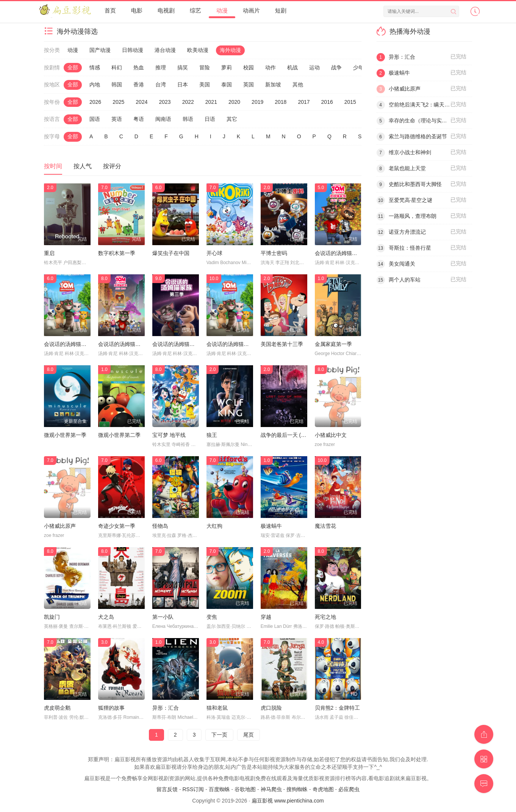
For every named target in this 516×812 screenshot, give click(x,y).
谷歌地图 (245, 789)
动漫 (222, 10)
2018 (280, 102)
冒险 (204, 67)
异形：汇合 (165, 708)
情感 (94, 67)
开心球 (214, 253)
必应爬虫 (349, 789)
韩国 (116, 84)
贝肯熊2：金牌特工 (337, 708)
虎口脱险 (271, 708)
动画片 (251, 10)
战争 (336, 67)
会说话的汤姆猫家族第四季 (130, 344)
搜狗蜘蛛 (297, 789)
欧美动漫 (197, 50)
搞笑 (182, 67)
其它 (232, 119)
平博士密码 (274, 253)
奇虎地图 (323, 789)
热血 (138, 67)
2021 (211, 102)
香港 (138, 84)
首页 (110, 10)
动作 (270, 67)
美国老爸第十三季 (282, 344)
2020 (234, 102)
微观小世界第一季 (65, 435)
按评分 (112, 166)
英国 (248, 84)
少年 (358, 67)
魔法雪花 (325, 526)
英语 (116, 119)
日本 (182, 84)
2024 (141, 102)
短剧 (280, 10)
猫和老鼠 (217, 708)
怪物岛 (160, 526)
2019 (257, 102)
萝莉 (226, 67)
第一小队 (163, 617)
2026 (95, 102)
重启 (49, 253)
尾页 (248, 735)
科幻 (116, 67)
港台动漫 (165, 50)
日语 (210, 119)
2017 (304, 102)
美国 (204, 84)
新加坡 (273, 84)
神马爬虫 (271, 789)
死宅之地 (325, 617)
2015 (350, 102)
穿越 (266, 617)
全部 (72, 67)
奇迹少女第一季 (116, 526)
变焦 (211, 617)
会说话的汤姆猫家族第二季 (76, 344)
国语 (94, 119)
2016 (327, 102)
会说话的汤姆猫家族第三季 (184, 344)
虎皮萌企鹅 (57, 708)
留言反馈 (167, 789)
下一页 (219, 735)
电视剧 (166, 10)
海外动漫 (230, 50)
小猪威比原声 (60, 526)
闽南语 (163, 119)
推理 (160, 67)
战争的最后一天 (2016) (287, 435)
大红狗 (214, 526)
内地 (94, 84)
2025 (118, 102)
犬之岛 (106, 617)
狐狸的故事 (111, 708)
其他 (297, 84)
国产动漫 (100, 50)
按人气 (82, 166)
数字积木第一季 (116, 253)
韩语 (188, 119)
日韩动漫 (132, 50)
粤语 (138, 119)
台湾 (160, 84)
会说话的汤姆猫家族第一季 (238, 344)
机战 (292, 67)
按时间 (53, 166)
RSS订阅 (193, 789)
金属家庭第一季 (333, 344)
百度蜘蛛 (219, 789)
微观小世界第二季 (119, 435)
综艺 (195, 10)
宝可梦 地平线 (169, 435)
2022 (188, 102)
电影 (136, 10)
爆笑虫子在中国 (170, 253)
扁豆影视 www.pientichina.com (288, 801)
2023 (164, 102)
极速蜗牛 (271, 526)
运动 (314, 67)
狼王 (211, 435)
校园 (248, 67)
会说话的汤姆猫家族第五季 (346, 253)
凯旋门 (52, 617)
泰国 (226, 84)
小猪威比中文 (331, 435)
